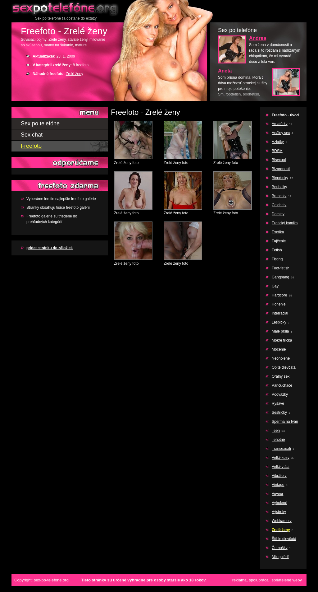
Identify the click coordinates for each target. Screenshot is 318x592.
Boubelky (279, 187)
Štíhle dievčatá (284, 539)
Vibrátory (279, 475)
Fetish (277, 250)
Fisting (277, 259)
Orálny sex (280, 376)
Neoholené (281, 358)
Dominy (278, 214)
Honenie (279, 304)
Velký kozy (280, 457)
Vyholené (279, 503)
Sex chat (32, 135)
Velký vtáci (280, 466)
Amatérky (280, 124)
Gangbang (280, 277)
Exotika (278, 232)
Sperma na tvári (285, 421)
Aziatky (278, 142)
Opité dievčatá (284, 367)
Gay (275, 286)
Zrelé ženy (74, 74)
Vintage (278, 484)
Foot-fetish (280, 268)
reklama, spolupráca (250, 580)
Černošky (280, 548)
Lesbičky (279, 322)
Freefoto (31, 146)
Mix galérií (280, 557)
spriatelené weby (286, 580)
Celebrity (279, 205)
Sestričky (279, 412)
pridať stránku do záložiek (49, 248)
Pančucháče (282, 385)
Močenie (279, 349)
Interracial (280, 313)
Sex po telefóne (65, 8)
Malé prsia (280, 331)
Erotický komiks (285, 223)
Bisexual (279, 160)
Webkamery (282, 521)
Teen (276, 430)
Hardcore (279, 295)
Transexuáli (281, 448)
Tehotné (278, 439)
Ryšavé (278, 403)
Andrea (257, 38)
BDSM (277, 151)
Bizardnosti (281, 169)
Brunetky (279, 196)
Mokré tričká (282, 340)
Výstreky (279, 512)
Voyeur (277, 494)
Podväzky (280, 394)
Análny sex (281, 133)
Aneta (225, 70)
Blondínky (280, 178)
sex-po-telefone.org (51, 580)
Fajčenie (279, 241)
